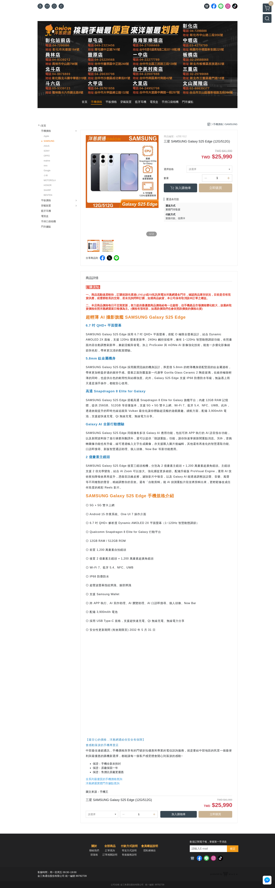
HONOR (48, 185)
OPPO (47, 156)
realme (47, 160)
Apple (46, 136)
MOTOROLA (50, 180)
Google (47, 170)
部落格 (94, 854)
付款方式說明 (129, 846)
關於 (94, 846)
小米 (46, 175)
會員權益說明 (149, 846)
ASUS (46, 146)
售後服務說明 (129, 854)
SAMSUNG (49, 141)
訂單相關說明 (110, 854)
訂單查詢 (110, 850)
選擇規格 (169, 169)
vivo (45, 165)
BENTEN (48, 195)
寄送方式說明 (129, 850)
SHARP (47, 190)
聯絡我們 (94, 850)
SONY (47, 151)
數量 (166, 178)
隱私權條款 (149, 850)
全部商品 (110, 846)
